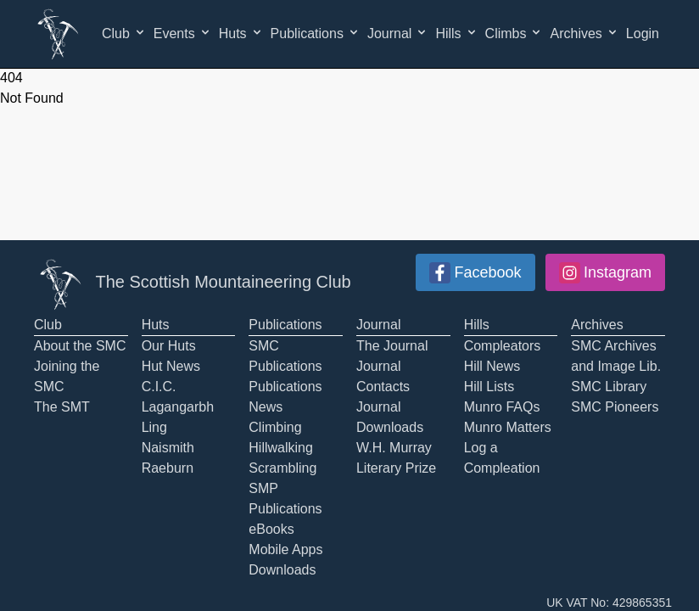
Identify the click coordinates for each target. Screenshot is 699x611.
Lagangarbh (178, 407)
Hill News (492, 366)
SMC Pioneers (614, 407)
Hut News (171, 366)
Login (642, 33)
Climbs (514, 33)
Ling (154, 427)
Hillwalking (281, 447)
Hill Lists (489, 386)
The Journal (392, 346)
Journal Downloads (389, 417)
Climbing (275, 427)
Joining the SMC (66, 376)
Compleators (502, 346)
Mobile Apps (285, 549)
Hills (456, 33)
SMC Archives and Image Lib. (616, 356)
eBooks (271, 529)
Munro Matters (507, 427)
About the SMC (80, 346)
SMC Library (608, 386)
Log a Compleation (502, 457)
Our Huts (169, 346)
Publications (316, 33)
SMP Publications (285, 498)
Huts (241, 33)
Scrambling (282, 468)
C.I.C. (159, 386)
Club (124, 33)
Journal (397, 33)
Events (183, 33)
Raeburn (167, 468)
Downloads (282, 570)
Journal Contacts (383, 376)
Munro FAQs (502, 407)
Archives (584, 33)
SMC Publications (285, 356)
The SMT (62, 407)
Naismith (168, 447)
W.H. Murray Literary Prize (396, 457)
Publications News (285, 396)
